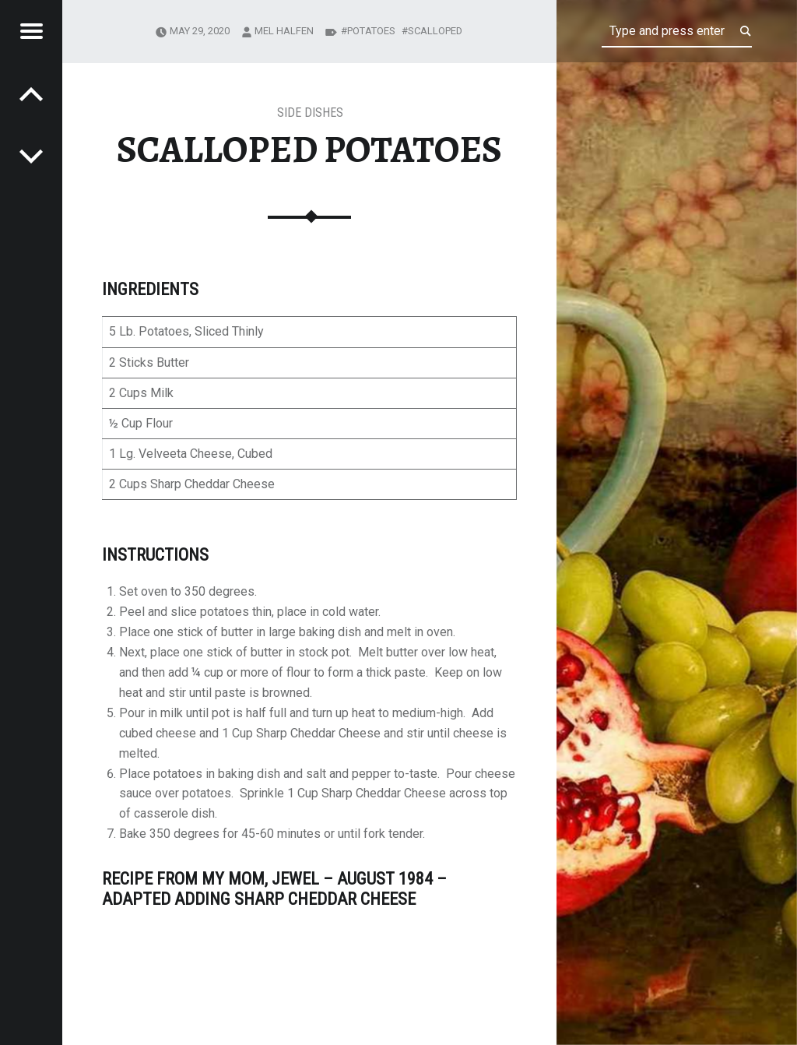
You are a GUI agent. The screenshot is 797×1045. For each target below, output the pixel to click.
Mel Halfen (284, 31)
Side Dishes (310, 112)
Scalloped (435, 31)
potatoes (371, 31)
